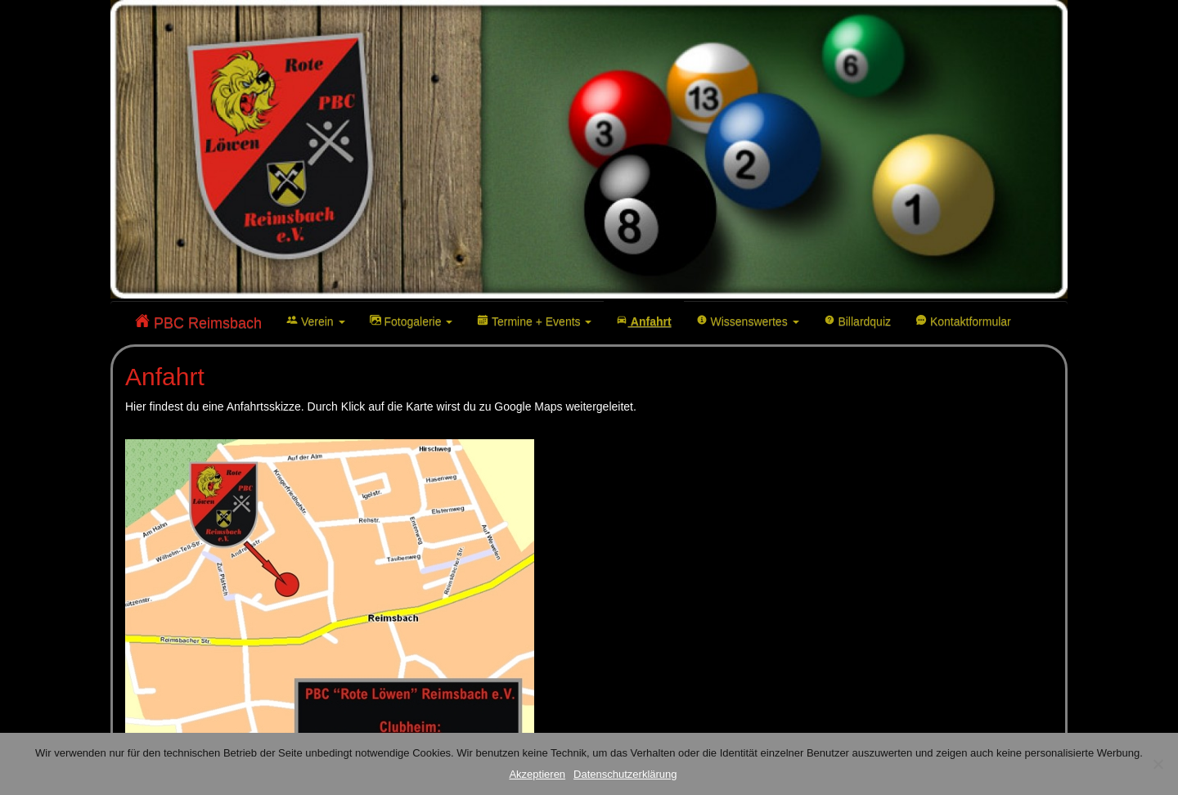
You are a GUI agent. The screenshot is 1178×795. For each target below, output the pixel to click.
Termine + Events (534, 321)
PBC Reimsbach (198, 322)
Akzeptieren (537, 774)
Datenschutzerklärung (625, 774)
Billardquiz (857, 321)
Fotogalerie (411, 321)
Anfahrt (643, 321)
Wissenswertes (747, 321)
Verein (315, 321)
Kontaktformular (963, 321)
